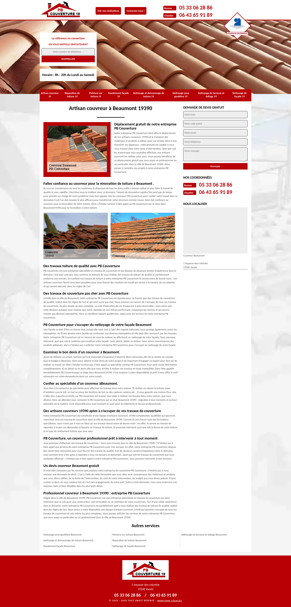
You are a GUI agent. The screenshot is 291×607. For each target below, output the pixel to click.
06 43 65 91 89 (195, 14)
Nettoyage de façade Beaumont (129, 546)
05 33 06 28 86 (195, 7)
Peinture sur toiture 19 (95, 95)
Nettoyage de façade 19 (239, 95)
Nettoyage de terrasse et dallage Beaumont (204, 534)
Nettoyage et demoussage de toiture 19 (148, 95)
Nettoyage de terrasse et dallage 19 (211, 95)
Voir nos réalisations (108, 10)
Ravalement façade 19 (118, 95)
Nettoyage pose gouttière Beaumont (62, 534)
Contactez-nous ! (136, 10)
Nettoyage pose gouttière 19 (180, 95)
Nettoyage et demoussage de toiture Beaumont (68, 540)
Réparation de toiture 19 (72, 95)
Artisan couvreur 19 (50, 95)
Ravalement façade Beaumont (59, 546)
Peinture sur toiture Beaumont (128, 534)
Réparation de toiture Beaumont (129, 540)
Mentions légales (169, 600)
